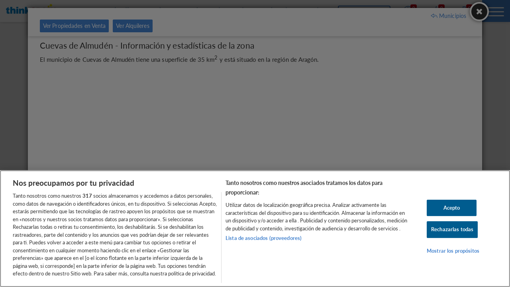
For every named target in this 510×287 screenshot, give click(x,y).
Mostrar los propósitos (453, 251)
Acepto (451, 207)
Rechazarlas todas (452, 229)
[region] (255, 228)
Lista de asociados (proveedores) (264, 238)
